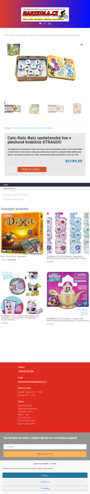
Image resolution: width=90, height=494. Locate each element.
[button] (82, 45)
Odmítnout (45, 482)
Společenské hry (22, 35)
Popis (6, 185)
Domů (6, 35)
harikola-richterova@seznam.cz (32, 382)
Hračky (12, 35)
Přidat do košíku (30, 169)
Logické (32, 35)
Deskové (23, 128)
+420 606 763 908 (25, 371)
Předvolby (45, 488)
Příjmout (45, 475)
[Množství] (11, 169)
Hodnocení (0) (9, 188)
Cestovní (15, 128)
